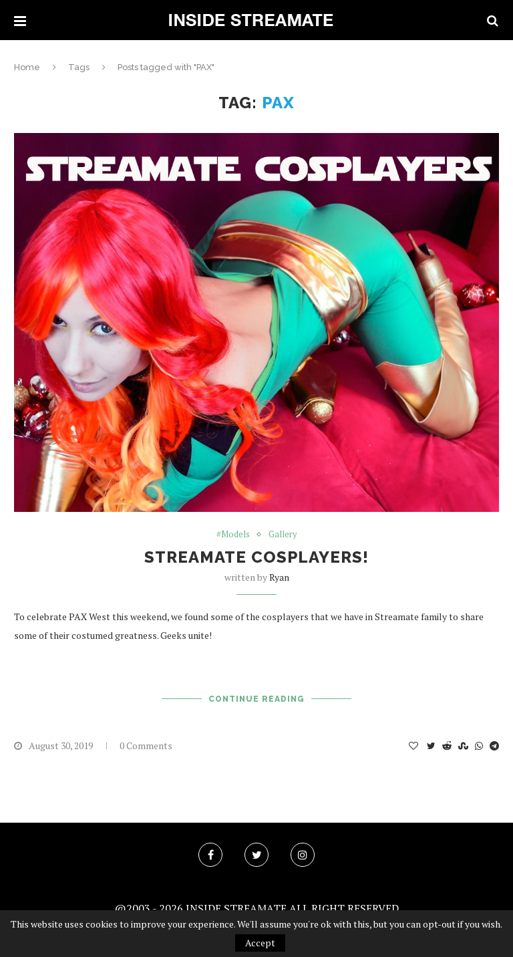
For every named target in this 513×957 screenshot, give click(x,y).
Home (27, 67)
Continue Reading (256, 699)
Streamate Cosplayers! (256, 557)
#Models (233, 534)
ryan (279, 577)
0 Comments (146, 745)
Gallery (283, 534)
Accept (260, 942)
